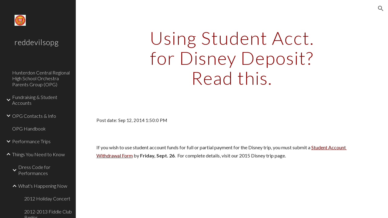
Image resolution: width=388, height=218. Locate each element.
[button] (380, 8)
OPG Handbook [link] (29, 128)
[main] (232, 57)
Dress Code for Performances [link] (34, 170)
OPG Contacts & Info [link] (34, 116)
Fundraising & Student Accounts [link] (34, 100)
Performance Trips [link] (31, 141)
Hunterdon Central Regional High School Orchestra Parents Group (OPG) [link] (41, 78)
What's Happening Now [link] (42, 186)
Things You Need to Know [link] (38, 154)
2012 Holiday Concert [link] (47, 198)
